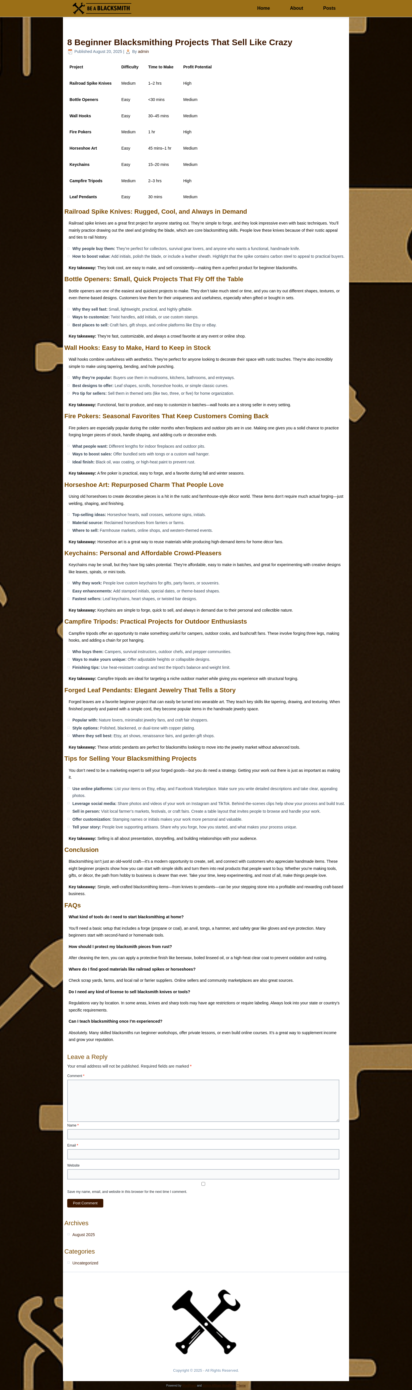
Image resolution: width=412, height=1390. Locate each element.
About (296, 8)
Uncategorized (85, 1263)
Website (73, 1165)
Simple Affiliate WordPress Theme (224, 1385)
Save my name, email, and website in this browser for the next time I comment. (127, 1192)
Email (72, 1145)
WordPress (189, 1385)
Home (263, 8)
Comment (75, 1076)
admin (143, 51)
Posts (329, 8)
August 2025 (83, 1234)
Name (73, 1125)
